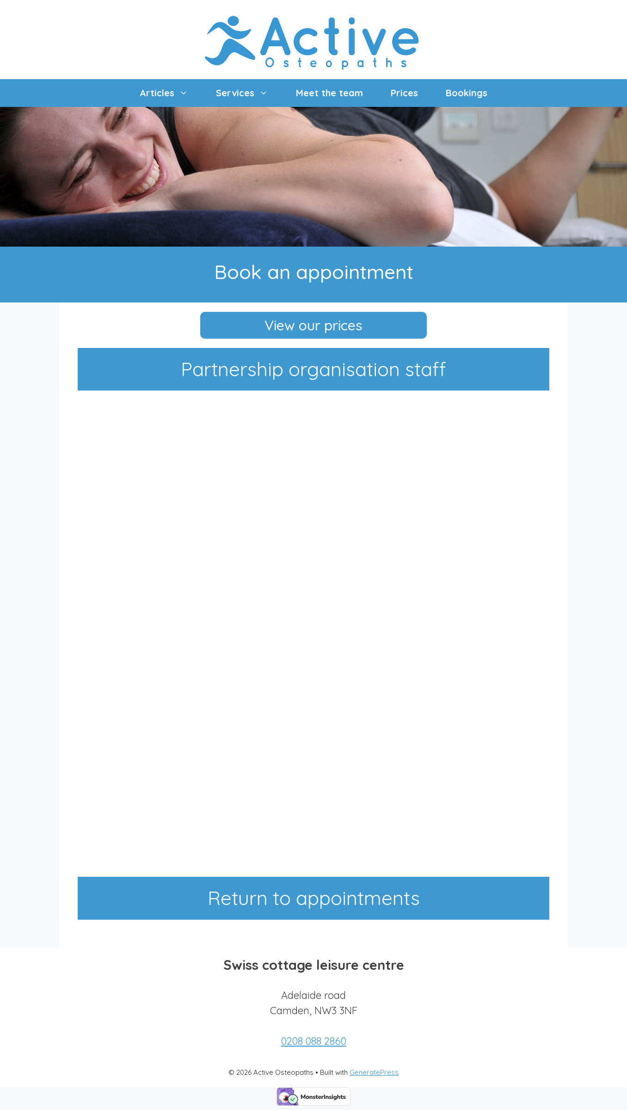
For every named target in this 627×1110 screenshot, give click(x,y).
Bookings (466, 93)
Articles (171, 93)
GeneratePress (374, 1072)
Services (249, 93)
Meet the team (329, 93)
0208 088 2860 (313, 1041)
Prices (404, 93)
